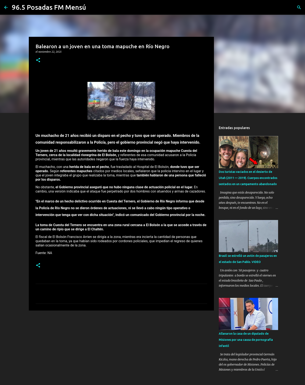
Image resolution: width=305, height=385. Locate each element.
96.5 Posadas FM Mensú (49, 7)
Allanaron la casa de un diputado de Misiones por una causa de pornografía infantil (246, 340)
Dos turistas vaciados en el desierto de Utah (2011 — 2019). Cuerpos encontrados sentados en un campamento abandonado (248, 178)
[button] (38, 60)
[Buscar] (299, 7)
